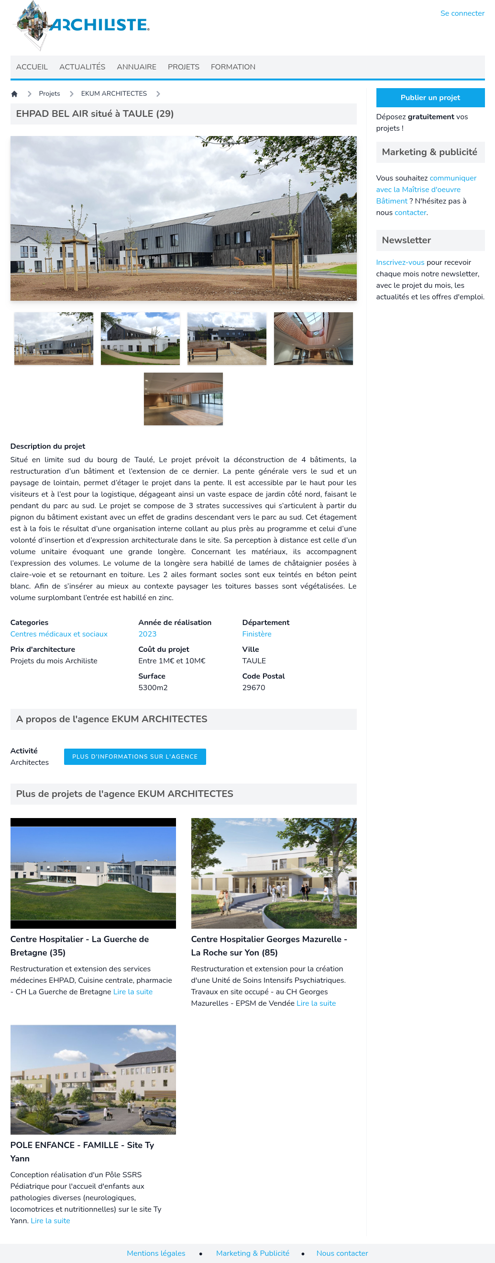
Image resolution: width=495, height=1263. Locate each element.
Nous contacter (342, 1253)
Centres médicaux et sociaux (59, 634)
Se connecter (462, 13)
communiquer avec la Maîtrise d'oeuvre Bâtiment (426, 189)
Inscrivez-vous (400, 262)
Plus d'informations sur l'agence (135, 757)
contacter (410, 212)
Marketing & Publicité (252, 1253)
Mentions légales (156, 1253)
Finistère (256, 634)
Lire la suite (133, 992)
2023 (147, 634)
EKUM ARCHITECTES (114, 93)
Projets (49, 93)
